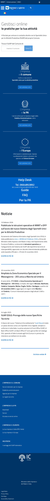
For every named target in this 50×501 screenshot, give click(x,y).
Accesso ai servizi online (10, 416)
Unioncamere (11, 2)
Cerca (28, 48)
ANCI (19, 2)
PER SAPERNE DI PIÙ (25, 87)
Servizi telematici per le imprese (12, 387)
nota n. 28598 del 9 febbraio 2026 (26, 239)
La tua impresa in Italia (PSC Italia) (13, 429)
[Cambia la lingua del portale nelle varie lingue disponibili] (5, 13)
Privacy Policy (4, 494)
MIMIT (3, 2)
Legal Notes (4, 491)
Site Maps (4, 496)
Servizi (4, 413)
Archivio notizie (39, 354)
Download (5, 410)
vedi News (39, 323)
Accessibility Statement (7, 499)
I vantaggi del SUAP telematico (12, 445)
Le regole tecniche (8, 397)
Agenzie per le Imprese (9, 393)
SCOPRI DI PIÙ (7, 256)
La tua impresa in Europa (10, 432)
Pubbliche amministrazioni (10, 390)
